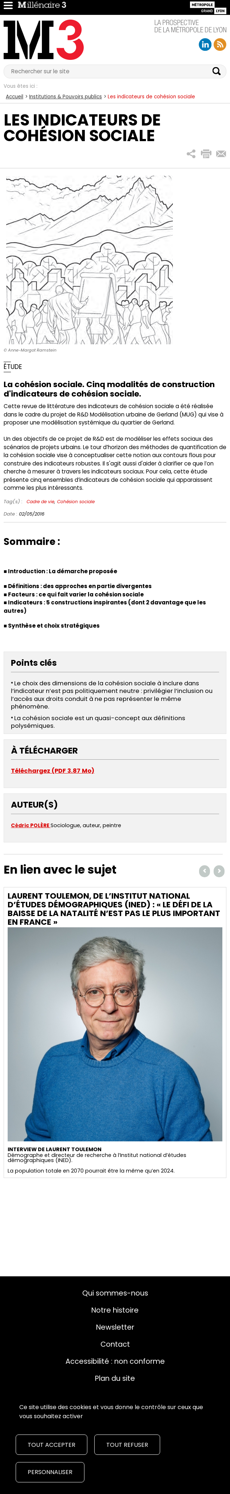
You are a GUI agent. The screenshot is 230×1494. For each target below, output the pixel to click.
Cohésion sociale (76, 501)
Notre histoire (115, 1310)
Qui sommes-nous (115, 1293)
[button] (191, 154)
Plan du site (115, 1378)
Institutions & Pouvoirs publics (65, 96)
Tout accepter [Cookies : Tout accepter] (51, 1445)
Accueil (14, 96)
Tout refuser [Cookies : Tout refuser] (127, 1445)
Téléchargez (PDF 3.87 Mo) (52, 771)
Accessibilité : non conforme (115, 1361)
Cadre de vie (40, 501)
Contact (115, 1344)
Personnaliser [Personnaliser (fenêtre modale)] (50, 1472)
